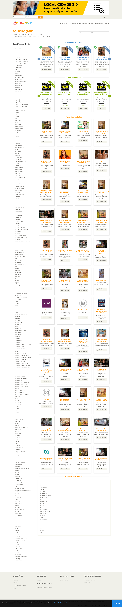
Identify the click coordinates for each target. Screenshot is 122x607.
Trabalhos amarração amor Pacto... (83, 429)
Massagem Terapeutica (21, 379)
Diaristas (17, 200)
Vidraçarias (18, 562)
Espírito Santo (44, 518)
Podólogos (18, 453)
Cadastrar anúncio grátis (19, 585)
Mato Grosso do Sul (45, 510)
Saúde (16, 495)
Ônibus (17, 425)
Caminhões (18, 140)
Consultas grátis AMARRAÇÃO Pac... (83, 191)
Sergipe (42, 483)
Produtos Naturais (20, 463)
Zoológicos (18, 568)
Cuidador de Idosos (20, 177)
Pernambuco (43, 501)
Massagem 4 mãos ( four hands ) (23, 344)
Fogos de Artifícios (20, 256)
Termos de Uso (88, 582)
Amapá (41, 528)
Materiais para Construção (22, 394)
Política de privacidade (90, 580)
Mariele (46, 398)
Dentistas (17, 192)
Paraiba (42, 505)
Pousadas (17, 457)
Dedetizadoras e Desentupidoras (19, 187)
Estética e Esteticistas (21, 237)
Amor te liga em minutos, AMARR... (46, 250)
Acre (41, 532)
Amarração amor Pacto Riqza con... (101, 221)
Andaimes (17, 71)
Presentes (17, 459)
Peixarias (17, 435)
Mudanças (17, 410)
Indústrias (18, 288)
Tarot (16, 525)
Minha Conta (16, 580)
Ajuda (107, 23)
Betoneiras (18, 120)
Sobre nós (39, 580)
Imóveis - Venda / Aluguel (21, 284)
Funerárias (18, 262)
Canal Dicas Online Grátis (65, 161)
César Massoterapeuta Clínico (46, 370)
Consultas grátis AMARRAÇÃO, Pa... (65, 280)
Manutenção (18, 332)
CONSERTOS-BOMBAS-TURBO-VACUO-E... (101, 311)
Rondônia (42, 491)
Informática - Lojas (20, 292)
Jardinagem (18, 299)
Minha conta (64, 23)
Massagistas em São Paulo (22, 382)
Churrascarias (19, 157)
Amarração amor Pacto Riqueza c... (46, 161)
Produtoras (18, 461)
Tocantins (42, 481)
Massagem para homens (21, 371)
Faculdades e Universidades (22, 241)
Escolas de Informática (21, 229)
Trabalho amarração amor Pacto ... (83, 458)
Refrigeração (18, 478)
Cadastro (73, 23)
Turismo (17, 552)
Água (16, 108)
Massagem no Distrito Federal (23, 365)
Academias (18, 48)
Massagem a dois (19, 346)
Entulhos (17, 223)
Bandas (17, 112)
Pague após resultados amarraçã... (65, 429)
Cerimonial (18, 151)
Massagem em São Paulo (21, 359)
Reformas (17, 476)
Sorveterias (18, 515)
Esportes (17, 233)
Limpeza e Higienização (21, 315)
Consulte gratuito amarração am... (46, 429)
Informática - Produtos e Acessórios (21, 294)
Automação (18, 101)
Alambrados (18, 67)
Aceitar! (117, 603)
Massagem (17, 342)
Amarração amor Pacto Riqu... (46, 58)
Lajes (16, 305)
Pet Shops (17, 437)
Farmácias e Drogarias (21, 243)
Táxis (16, 528)
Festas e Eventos (19, 251)
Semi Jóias (17, 501)
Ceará (41, 522)
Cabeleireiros (18, 134)
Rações (17, 470)
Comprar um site (83, 131)
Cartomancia (18, 144)
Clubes (17, 163)
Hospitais (17, 276)
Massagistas (18, 380)
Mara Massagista (83, 309)
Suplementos (18, 521)
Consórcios (18, 165)
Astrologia (18, 91)
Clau (101, 161)
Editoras (17, 209)
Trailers (17, 546)
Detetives (17, 198)
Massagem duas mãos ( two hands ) (22, 350)
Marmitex (17, 338)
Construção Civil (19, 167)
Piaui (41, 499)
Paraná (42, 503)
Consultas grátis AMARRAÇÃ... (65, 58)
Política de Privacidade (60, 603)
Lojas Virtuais (19, 322)
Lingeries (17, 316)
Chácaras (17, 155)
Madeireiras (18, 328)
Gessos (17, 268)
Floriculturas (19, 254)
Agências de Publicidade (21, 61)
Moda (16, 398)
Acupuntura (18, 52)
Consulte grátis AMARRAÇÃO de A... (83, 221)
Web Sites (17, 566)
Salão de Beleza (19, 488)
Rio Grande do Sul (44, 493)
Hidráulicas (18, 272)
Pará (41, 507)
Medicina (17, 396)
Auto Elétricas (19, 95)
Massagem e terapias (20, 353)
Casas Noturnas (19, 147)
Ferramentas (18, 245)
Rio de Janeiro (43, 497)
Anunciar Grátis (82, 23)
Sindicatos (18, 513)
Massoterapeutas (20, 390)
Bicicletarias (18, 122)
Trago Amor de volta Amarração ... (83, 161)
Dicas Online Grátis (65, 580)
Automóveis (18, 103)
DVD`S (16, 206)
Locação (17, 320)
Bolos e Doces (19, 126)
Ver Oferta (46, 107)
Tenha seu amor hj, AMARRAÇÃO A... (65, 369)
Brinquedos (18, 130)
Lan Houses (18, 307)
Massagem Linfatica (20, 361)
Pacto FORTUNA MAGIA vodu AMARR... (83, 250)
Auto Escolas (18, 97)
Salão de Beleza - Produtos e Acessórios (23, 491)
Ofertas (91, 23)
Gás (16, 266)
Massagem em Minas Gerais (22, 355)
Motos (16, 406)
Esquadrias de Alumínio (21, 235)
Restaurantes (19, 484)
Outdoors (17, 422)
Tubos (16, 550)
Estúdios (17, 239)
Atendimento (99, 23)
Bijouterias (18, 124)
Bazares (17, 116)
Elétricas (17, 213)
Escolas (17, 225)
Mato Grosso (43, 513)
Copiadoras (18, 173)
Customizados (19, 181)
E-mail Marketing (19, 208)
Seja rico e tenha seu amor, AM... (83, 399)
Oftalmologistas (19, 420)
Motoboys (18, 402)
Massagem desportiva (21, 348)
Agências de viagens (20, 63)
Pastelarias (18, 433)
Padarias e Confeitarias (21, 427)
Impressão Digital (19, 286)
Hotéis (16, 278)
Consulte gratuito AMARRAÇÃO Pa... (46, 131)
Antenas (17, 73)
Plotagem (17, 449)
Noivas (17, 414)
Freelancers (18, 260)
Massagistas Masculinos (21, 386)
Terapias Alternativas (21, 538)
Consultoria (18, 169)
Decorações (18, 183)
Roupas (17, 486)
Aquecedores (18, 75)
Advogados (18, 58)
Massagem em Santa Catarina (23, 357)
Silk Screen (18, 511)
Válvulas (17, 558)
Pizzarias (17, 445)
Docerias (17, 204)
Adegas (17, 56)
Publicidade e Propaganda (22, 468)
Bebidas (17, 118)
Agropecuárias (19, 65)
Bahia (41, 524)
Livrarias (17, 318)
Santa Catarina (44, 487)
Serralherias (18, 503)
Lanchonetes (18, 309)
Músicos (17, 412)
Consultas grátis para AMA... (83, 58)
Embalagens (18, 217)
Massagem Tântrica (20, 377)
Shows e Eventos (19, 509)
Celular (17, 149)
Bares (16, 114)
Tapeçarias (18, 523)
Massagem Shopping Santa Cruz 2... (65, 250)
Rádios (17, 472)
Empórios (17, 219)
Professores (18, 465)
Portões (17, 455)
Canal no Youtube (20, 142)
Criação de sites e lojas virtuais (45, 587)
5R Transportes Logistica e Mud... (101, 429)
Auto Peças (18, 99)
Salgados (17, 493)
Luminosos (18, 324)
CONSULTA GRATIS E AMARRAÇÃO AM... (46, 93)
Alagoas (42, 530)
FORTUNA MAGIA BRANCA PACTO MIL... (47, 191)
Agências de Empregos (21, 59)
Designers (17, 196)
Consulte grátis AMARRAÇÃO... (101, 58)
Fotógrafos (18, 258)
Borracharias (19, 128)
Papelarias (18, 431)
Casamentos (18, 146)
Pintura (17, 439)
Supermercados (19, 519)
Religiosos (18, 480)
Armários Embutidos (20, 81)
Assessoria (18, 87)
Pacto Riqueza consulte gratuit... (46, 340)
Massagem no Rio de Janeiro (22, 367)
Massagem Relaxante (20, 375)
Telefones (17, 534)
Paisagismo (18, 429)
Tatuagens (18, 527)
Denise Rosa (65, 309)
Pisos (16, 443)
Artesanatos (18, 85)
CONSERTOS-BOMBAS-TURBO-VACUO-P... (83, 340)
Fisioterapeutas (19, 252)
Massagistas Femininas (21, 384)
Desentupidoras (19, 194)
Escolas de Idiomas (20, 227)
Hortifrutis (18, 274)
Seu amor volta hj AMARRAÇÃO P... (64, 131)
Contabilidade (19, 171)
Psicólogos (18, 466)
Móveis (17, 408)
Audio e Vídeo (18, 93)
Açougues (17, 54)
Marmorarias (18, 340)
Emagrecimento (19, 215)
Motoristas (18, 404)
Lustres (17, 326)
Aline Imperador (101, 280)
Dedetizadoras (19, 185)
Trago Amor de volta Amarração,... (101, 131)
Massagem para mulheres (22, 373)
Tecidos (17, 532)
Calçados (17, 136)
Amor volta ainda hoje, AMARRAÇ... (101, 191)
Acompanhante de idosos (21, 50)
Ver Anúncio (46, 69)
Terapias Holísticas (20, 540)
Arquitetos (18, 83)
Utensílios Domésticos (21, 556)
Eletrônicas (18, 211)
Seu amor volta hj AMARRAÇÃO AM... (83, 280)
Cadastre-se (16, 582)
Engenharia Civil (19, 221)
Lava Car (17, 311)
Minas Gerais (43, 509)
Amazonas (42, 526)
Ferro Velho (18, 249)
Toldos (17, 544)
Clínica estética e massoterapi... (101, 340)
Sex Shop (17, 505)
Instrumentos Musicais (21, 297)
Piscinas (17, 441)
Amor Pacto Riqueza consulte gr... (46, 221)
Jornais (17, 303)
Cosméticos (18, 175)
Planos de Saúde (19, 447)
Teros (47, 309)
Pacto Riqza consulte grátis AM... (65, 458)
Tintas (16, 542)
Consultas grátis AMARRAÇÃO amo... (83, 369)
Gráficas (17, 270)
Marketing (18, 336)
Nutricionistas (19, 418)
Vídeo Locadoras (19, 564)
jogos (16, 301)
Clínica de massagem (20, 161)
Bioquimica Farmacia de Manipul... (46, 458)
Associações (18, 89)
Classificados (18, 159)
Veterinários (18, 560)
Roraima (42, 489)
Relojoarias (18, 482)
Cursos (17, 179)
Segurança (18, 497)
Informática (18, 290)
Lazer (16, 313)
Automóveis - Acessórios (21, 104)
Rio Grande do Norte (45, 495)
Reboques (17, 474)
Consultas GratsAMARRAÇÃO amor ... (101, 251)
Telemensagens (19, 536)
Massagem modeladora (21, 363)
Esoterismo (18, 231)
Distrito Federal (44, 520)
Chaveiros (17, 153)
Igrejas (17, 280)
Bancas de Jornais (20, 110)
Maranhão (42, 514)
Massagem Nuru (19, 369)
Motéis (17, 400)
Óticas (16, 423)
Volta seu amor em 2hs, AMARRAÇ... (65, 221)
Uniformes (18, 554)
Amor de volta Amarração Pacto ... (65, 191)
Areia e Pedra (18, 79)
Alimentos (17, 69)
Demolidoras (18, 190)
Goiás (41, 516)
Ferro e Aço (18, 247)
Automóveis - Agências (21, 106)
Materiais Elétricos (20, 392)
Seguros (17, 499)
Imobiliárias (18, 282)
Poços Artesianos (20, 451)
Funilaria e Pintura (20, 264)
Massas (17, 388)
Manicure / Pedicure (20, 330)
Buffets (17, 132)
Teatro (17, 530)
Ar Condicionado (19, 77)
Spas (16, 517)
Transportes (18, 548)
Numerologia (18, 416)
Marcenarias (18, 334)
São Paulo (42, 485)
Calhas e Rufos (19, 138)
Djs (16, 202)
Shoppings (17, 507)
